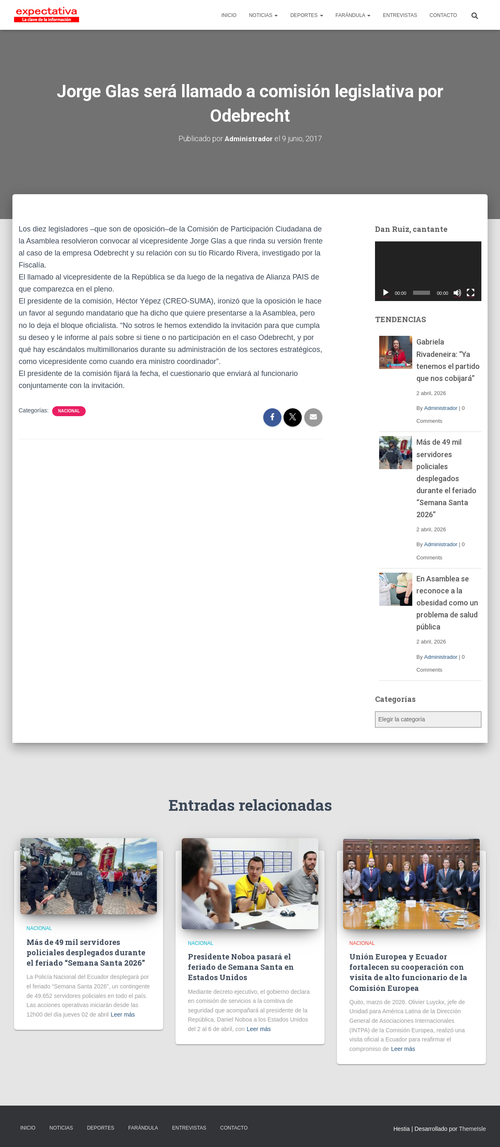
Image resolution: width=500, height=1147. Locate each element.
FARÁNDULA (353, 15)
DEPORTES (306, 15)
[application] (428, 271)
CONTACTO (443, 15)
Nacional (69, 411)
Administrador (440, 408)
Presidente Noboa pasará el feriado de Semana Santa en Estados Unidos (241, 967)
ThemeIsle (472, 1128)
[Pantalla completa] (470, 293)
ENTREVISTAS (400, 15)
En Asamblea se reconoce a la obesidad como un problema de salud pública (447, 602)
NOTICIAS (263, 15)
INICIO (229, 15)
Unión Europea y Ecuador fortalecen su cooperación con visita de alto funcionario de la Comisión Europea (408, 972)
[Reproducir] (386, 293)
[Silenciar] (457, 293)
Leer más (123, 1014)
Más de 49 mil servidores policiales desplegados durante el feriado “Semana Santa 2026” (446, 478)
